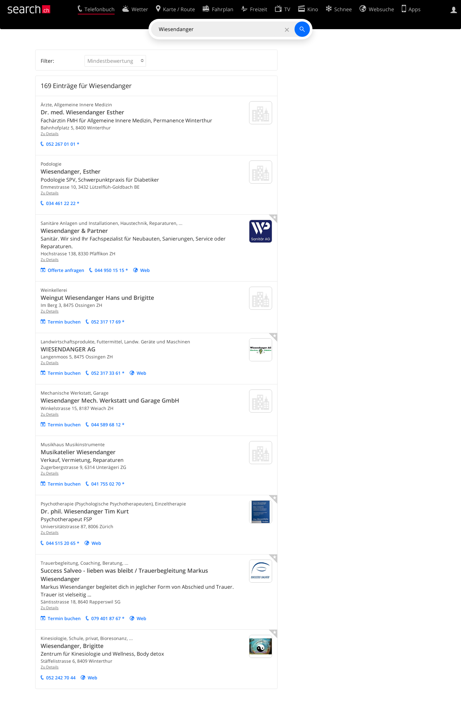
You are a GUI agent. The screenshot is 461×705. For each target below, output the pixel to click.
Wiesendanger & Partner (74, 230)
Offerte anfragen (66, 270)
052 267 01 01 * (62, 144)
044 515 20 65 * (62, 543)
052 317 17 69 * (108, 322)
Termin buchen (64, 322)
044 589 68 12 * (108, 425)
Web (145, 270)
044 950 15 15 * (111, 270)
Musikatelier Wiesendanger (78, 452)
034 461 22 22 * (62, 203)
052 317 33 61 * (108, 373)
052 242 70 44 (61, 678)
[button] (115, 61)
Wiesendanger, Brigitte (72, 646)
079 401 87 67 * (108, 618)
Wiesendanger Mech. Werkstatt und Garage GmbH (110, 400)
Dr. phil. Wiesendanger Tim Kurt (85, 511)
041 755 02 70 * (108, 484)
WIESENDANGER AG (68, 349)
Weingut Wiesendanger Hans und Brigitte (97, 297)
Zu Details (50, 133)
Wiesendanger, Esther (71, 171)
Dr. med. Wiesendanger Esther (82, 112)
